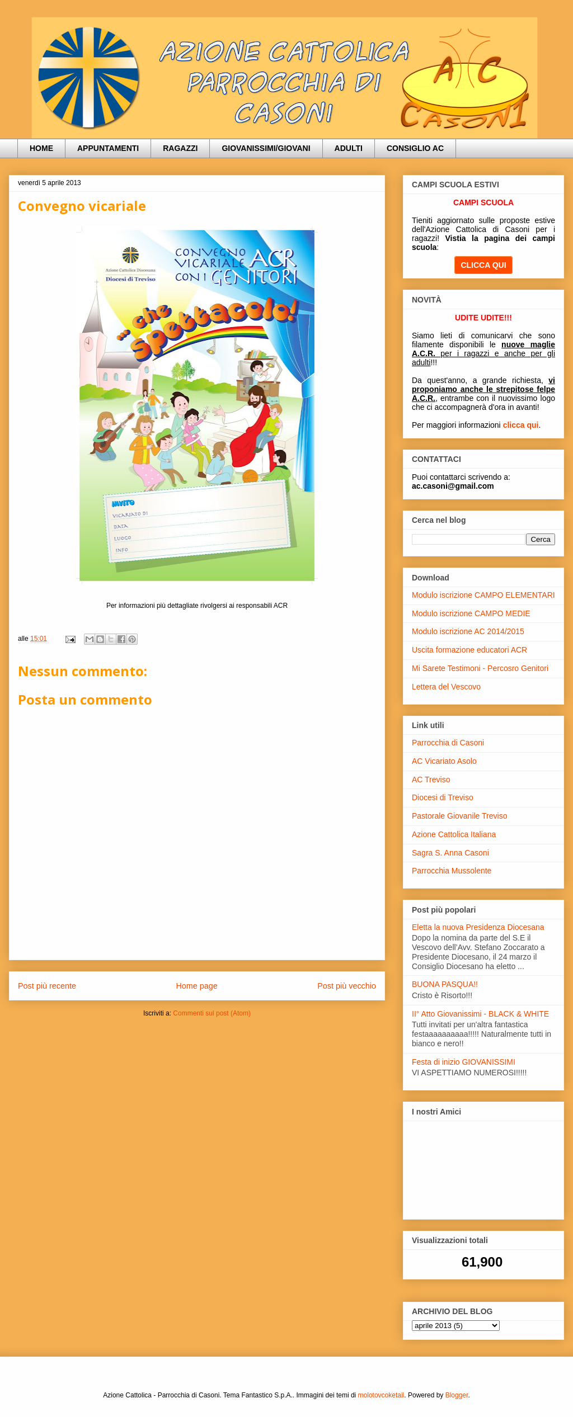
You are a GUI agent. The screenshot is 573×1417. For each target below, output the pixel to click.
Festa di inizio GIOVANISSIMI (463, 1061)
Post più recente (47, 985)
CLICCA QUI (483, 265)
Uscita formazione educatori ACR (469, 649)
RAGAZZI (180, 148)
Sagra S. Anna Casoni (450, 852)
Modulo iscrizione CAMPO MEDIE (471, 613)
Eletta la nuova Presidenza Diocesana (478, 927)
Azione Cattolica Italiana (454, 834)
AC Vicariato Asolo (444, 761)
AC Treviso (431, 779)
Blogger (456, 1395)
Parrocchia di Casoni (448, 742)
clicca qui (521, 425)
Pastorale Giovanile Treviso (459, 815)
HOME (41, 148)
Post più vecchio (346, 985)
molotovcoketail (381, 1395)
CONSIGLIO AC (415, 148)
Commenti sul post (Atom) (212, 1013)
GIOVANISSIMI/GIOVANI (266, 148)
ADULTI (349, 148)
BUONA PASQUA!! (445, 984)
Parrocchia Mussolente (451, 870)
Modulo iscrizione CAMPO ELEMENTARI (483, 595)
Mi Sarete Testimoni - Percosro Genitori (480, 668)
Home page (196, 985)
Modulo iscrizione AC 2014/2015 (468, 631)
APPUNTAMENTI (108, 148)
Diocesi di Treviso (442, 797)
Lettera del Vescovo (446, 686)
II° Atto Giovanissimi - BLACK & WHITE (480, 1013)
